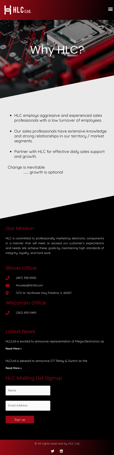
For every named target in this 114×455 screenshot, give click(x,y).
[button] (110, 9)
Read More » (14, 348)
